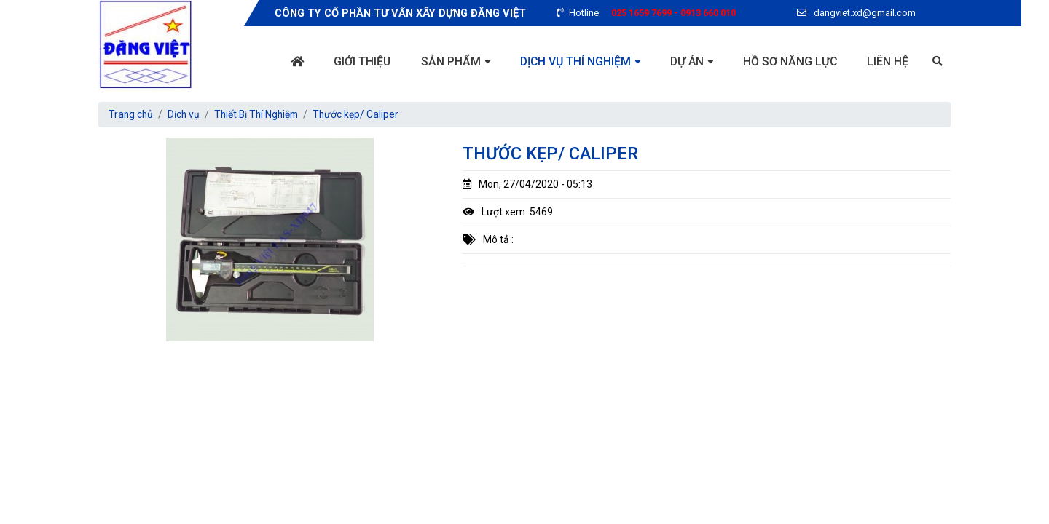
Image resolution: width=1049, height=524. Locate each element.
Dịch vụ (185, 114)
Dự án (685, 61)
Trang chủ (131, 114)
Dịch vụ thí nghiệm (573, 61)
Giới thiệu (359, 61)
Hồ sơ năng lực (789, 61)
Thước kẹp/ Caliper (362, 114)
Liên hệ (887, 61)
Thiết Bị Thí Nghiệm (260, 114)
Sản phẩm (448, 61)
